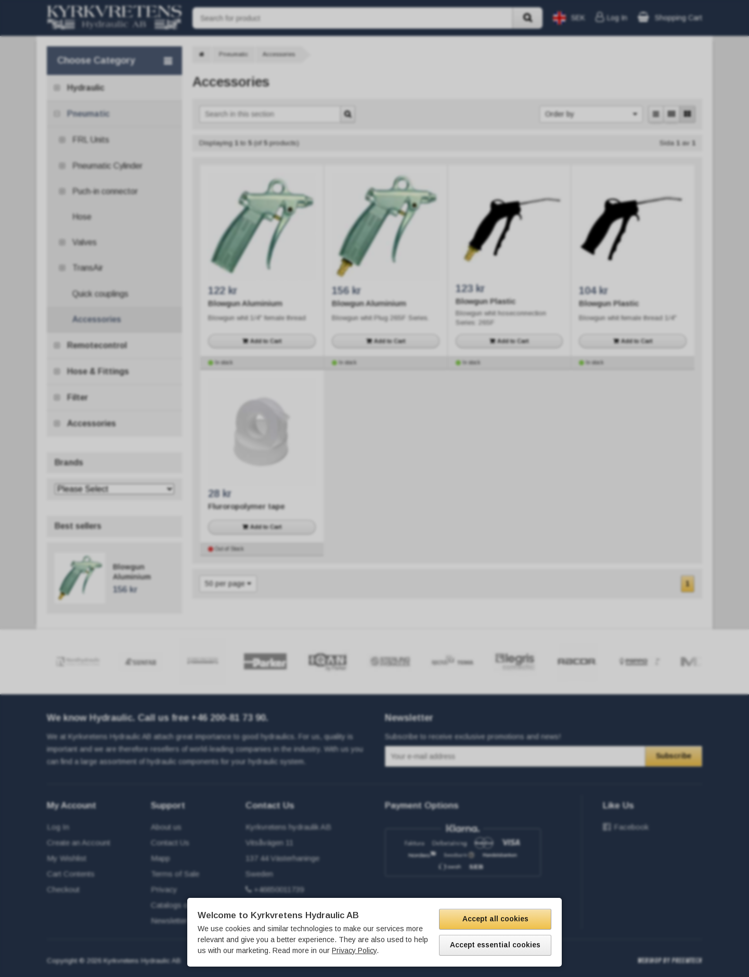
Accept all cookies (495, 919)
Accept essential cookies (495, 945)
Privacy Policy (354, 950)
